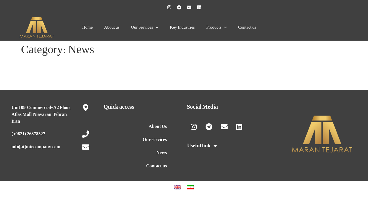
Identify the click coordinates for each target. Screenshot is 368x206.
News (161, 152)
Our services (155, 139)
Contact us (247, 27)
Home (87, 27)
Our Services (144, 27)
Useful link (202, 145)
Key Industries (182, 27)
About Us (158, 126)
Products (216, 27)
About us (112, 27)
